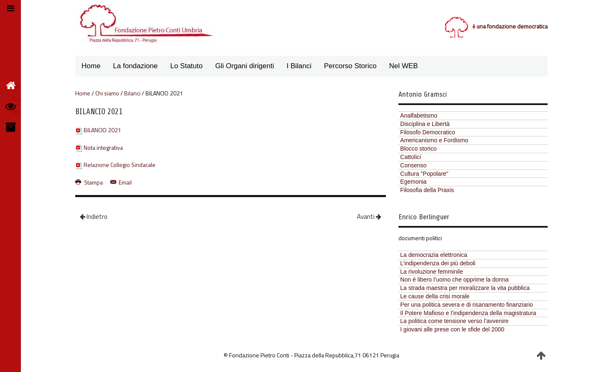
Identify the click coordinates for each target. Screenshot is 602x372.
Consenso (413, 165)
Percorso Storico (350, 66)
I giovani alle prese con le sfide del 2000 (452, 329)
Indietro (93, 216)
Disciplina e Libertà (424, 124)
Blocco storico (418, 148)
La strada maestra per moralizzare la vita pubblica (465, 288)
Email (121, 182)
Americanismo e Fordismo (434, 140)
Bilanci (132, 93)
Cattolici (410, 157)
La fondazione (135, 66)
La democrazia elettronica (433, 254)
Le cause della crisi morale (434, 296)
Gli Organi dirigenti (244, 66)
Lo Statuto (186, 66)
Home (91, 66)
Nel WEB (403, 66)
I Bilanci (298, 66)
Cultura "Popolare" (424, 173)
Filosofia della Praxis (427, 190)
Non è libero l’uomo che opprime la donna (454, 279)
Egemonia (413, 181)
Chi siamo (107, 93)
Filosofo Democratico (427, 132)
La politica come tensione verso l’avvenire (454, 321)
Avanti (369, 216)
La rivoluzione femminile (431, 271)
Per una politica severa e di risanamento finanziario (466, 304)
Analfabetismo (418, 115)
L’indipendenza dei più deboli (437, 263)
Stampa (89, 182)
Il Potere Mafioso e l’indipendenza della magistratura (468, 313)
